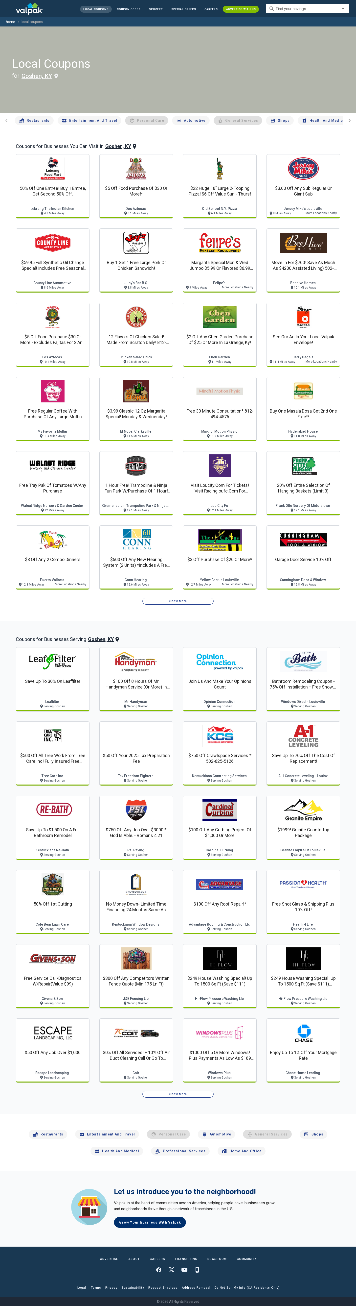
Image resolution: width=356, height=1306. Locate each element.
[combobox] (307, 8)
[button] (183, 9)
